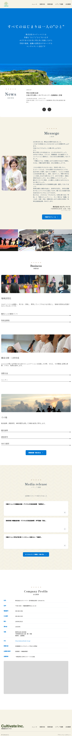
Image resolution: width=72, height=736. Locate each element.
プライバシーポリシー (64, 735)
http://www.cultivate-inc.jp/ (22, 641)
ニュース (34, 727)
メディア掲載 (59, 727)
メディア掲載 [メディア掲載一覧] (59, 4)
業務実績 (50, 727)
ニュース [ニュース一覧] (34, 4)
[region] (47, 100)
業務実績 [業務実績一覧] (50, 4)
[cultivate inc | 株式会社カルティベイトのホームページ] (6, 4)
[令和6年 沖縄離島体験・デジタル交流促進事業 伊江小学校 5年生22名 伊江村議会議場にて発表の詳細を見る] (46, 96)
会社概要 (68, 4)
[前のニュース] (44, 109)
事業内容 (42, 4)
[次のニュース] (49, 109)
